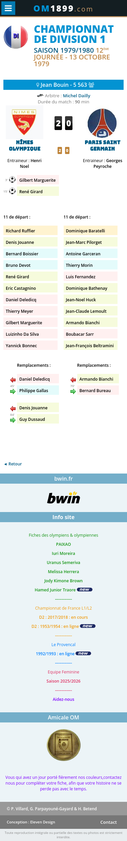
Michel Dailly (76, 96)
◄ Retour (12, 464)
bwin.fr (63, 478)
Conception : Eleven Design (31, 821)
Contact (108, 822)
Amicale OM (63, 717)
